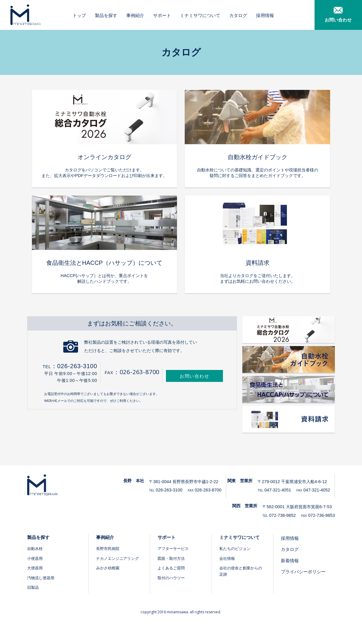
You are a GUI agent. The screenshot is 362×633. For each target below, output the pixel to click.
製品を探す (106, 15)
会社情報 (227, 558)
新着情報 (290, 560)
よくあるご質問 (171, 568)
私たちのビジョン (234, 548)
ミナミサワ (24, 14)
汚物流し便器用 (40, 578)
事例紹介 (136, 15)
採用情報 (266, 15)
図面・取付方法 (171, 558)
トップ (80, 15)
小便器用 (35, 558)
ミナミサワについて (201, 15)
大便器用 (35, 568)
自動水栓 (35, 548)
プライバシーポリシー (303, 571)
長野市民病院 (107, 548)
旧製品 (33, 587)
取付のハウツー (171, 578)
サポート (163, 15)
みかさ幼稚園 (107, 568)
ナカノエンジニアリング (117, 558)
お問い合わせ (194, 376)
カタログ (239, 15)
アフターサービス (173, 548)
